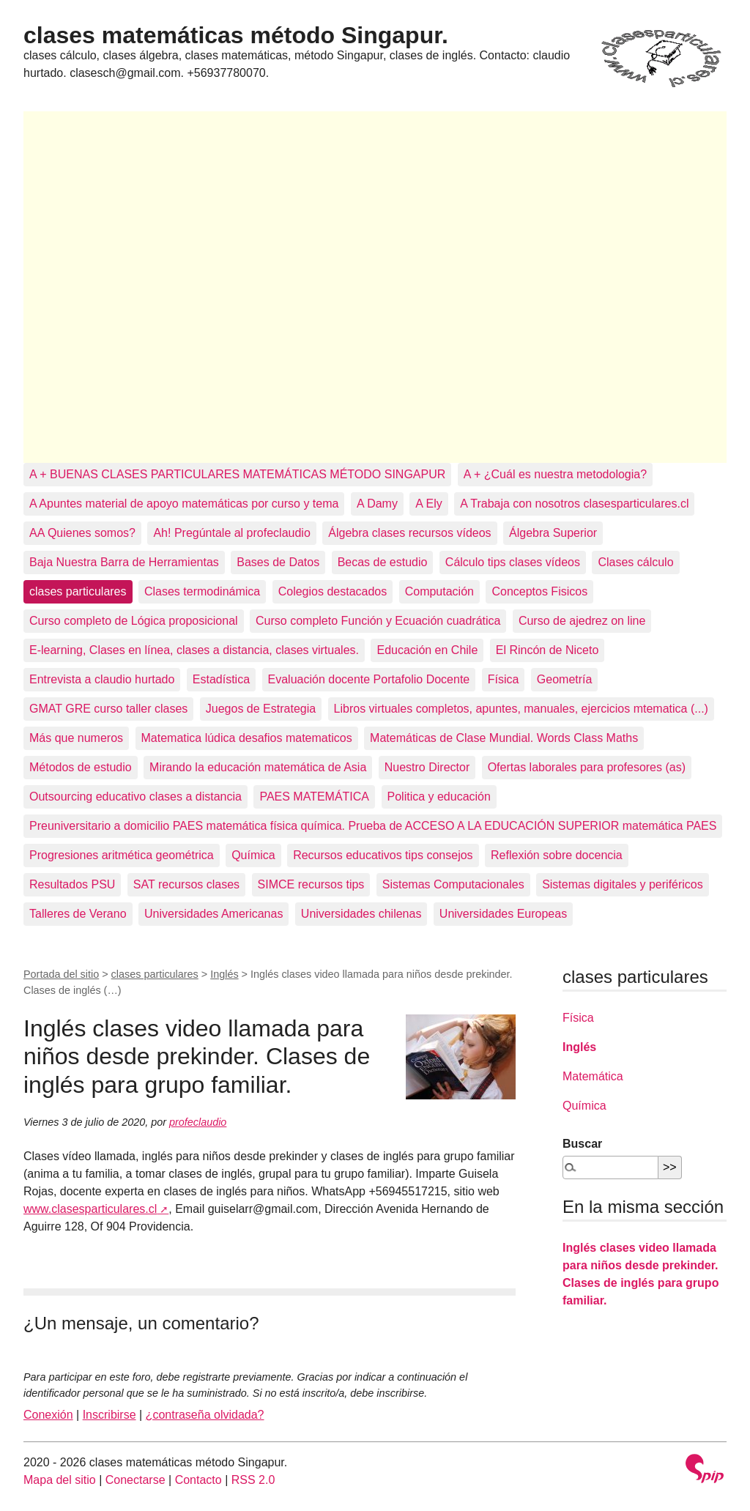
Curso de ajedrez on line (582, 621)
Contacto (198, 1480)
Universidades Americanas (213, 913)
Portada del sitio (61, 974)
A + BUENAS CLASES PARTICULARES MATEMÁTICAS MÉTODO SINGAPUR (237, 474)
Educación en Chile (427, 650)
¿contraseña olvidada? (205, 1414)
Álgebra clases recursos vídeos (409, 533)
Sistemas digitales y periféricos (622, 884)
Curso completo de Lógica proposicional (133, 621)
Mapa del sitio (59, 1480)
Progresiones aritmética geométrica (121, 855)
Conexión (48, 1414)
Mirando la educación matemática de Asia (257, 767)
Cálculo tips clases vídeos (512, 562)
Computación (439, 591)
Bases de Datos (278, 562)
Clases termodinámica (202, 591)
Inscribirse (109, 1414)
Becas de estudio (383, 562)
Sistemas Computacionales (453, 884)
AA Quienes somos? (82, 533)
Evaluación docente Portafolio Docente (369, 679)
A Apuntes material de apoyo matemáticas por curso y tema (183, 503)
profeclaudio (197, 1122)
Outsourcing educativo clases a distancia (135, 796)
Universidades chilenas (361, 913)
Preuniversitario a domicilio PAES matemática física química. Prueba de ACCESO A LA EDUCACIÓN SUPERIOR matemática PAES (372, 826)
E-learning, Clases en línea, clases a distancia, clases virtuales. (194, 650)
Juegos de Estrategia (261, 708)
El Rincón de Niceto (547, 650)
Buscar (582, 1143)
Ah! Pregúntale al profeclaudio (231, 533)
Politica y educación (439, 796)
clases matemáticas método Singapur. (235, 35)
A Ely (428, 503)
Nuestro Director (427, 767)
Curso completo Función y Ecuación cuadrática (378, 621)
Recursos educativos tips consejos (382, 855)
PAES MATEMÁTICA (314, 796)
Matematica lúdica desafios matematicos (246, 738)
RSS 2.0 (253, 1480)
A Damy (377, 503)
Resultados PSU (72, 884)
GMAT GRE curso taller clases (108, 708)
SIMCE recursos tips (311, 884)
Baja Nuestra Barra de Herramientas (124, 562)
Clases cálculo (635, 562)
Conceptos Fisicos (539, 591)
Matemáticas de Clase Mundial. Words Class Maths (504, 738)
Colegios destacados (332, 591)
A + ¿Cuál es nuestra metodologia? (555, 474)
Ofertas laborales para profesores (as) (587, 767)
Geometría (565, 679)
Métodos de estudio (80, 767)
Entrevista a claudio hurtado (101, 679)
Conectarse (135, 1480)
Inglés (224, 974)
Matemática (592, 1076)
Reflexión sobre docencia (557, 855)
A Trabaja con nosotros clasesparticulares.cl (574, 503)
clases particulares (78, 591)
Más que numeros (76, 738)
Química (253, 855)
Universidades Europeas (503, 913)
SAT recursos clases (186, 884)
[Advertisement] (375, 287)
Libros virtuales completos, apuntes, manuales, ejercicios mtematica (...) (521, 708)
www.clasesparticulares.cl (90, 1209)
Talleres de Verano (78, 913)
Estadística (221, 679)
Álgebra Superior (553, 533)
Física (503, 679)
